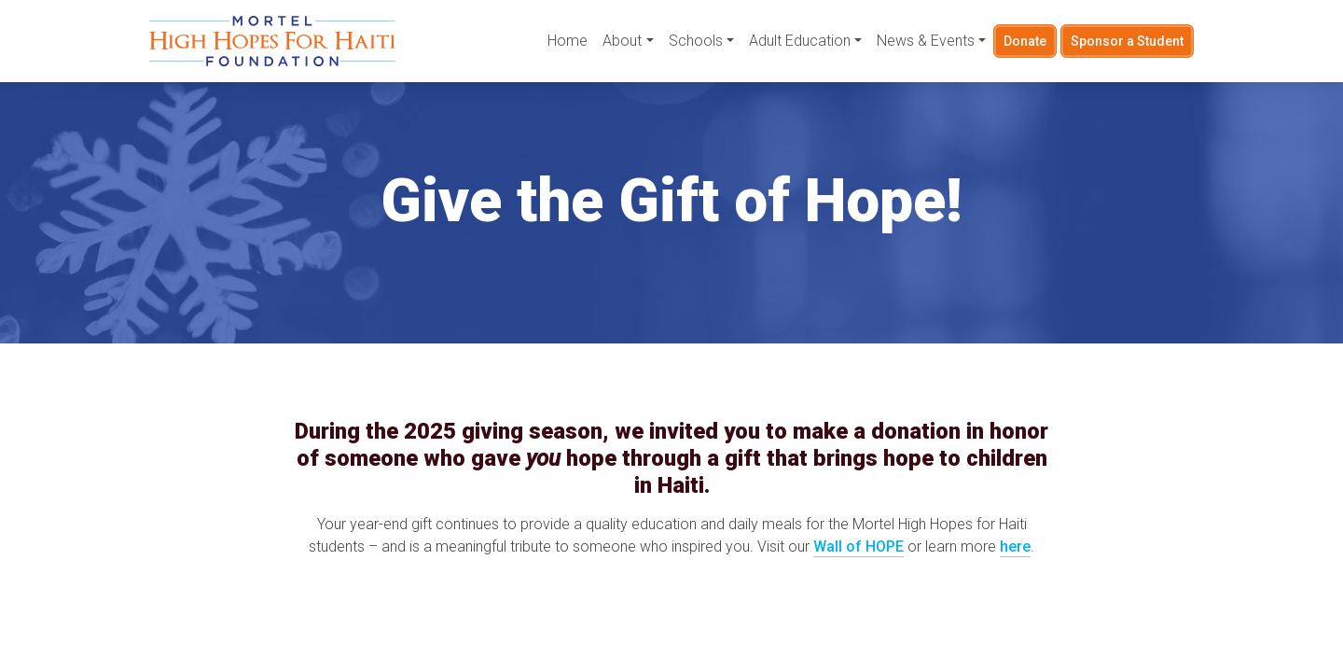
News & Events (924, 41)
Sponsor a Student (1127, 41)
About (621, 41)
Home (567, 41)
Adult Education (798, 41)
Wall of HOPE (858, 546)
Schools (694, 41)
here (1015, 546)
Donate (1024, 41)
